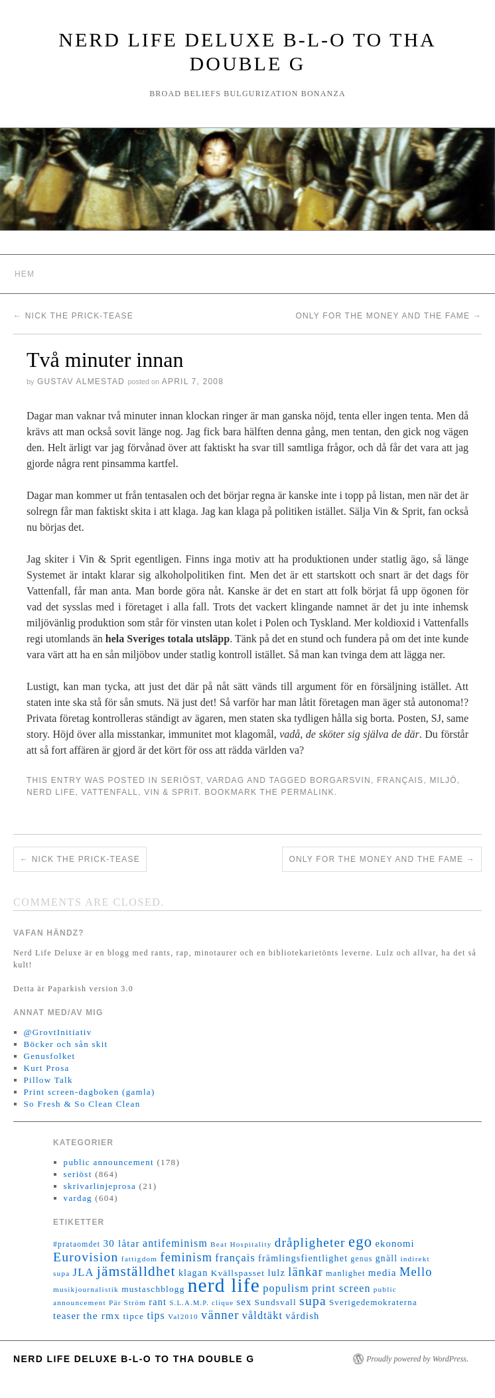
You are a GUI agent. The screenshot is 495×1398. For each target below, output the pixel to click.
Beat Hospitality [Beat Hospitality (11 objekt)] (240, 1244)
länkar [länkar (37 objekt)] (305, 1272)
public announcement (109, 1162)
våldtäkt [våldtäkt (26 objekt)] (262, 1315)
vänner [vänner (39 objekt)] (220, 1315)
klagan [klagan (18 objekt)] (193, 1273)
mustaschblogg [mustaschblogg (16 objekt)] (152, 1289)
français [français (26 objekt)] (235, 1257)
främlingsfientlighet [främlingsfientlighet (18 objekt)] (303, 1258)
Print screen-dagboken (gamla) (89, 1092)
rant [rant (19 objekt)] (158, 1301)
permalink (307, 792)
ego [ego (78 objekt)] (360, 1241)
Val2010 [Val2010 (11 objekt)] (183, 1316)
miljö (443, 780)
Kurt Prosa (47, 1068)
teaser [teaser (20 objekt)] (66, 1315)
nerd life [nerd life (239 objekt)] (224, 1285)
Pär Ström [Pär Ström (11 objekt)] (127, 1302)
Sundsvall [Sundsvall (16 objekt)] (276, 1302)
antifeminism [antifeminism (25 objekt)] (175, 1243)
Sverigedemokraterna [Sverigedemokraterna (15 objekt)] (373, 1302)
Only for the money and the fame (388, 315)
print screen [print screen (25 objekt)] (341, 1288)
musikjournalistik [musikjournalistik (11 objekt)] (86, 1289)
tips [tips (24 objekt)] (156, 1315)
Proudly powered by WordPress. (417, 1358)
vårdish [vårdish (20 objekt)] (302, 1315)
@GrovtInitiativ (58, 1032)
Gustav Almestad (81, 381)
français (400, 780)
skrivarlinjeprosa (100, 1186)
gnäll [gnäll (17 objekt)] (386, 1258)
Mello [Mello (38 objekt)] (416, 1272)
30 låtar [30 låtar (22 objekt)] (122, 1243)
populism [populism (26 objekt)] (286, 1288)
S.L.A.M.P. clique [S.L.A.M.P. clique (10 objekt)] (201, 1302)
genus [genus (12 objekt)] (361, 1259)
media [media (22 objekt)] (382, 1272)
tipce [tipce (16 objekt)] (133, 1316)
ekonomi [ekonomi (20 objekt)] (394, 1243)
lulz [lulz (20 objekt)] (276, 1272)
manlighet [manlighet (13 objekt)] (346, 1273)
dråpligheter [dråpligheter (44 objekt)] (310, 1242)
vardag (225, 780)
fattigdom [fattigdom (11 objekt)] (139, 1259)
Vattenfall (110, 792)
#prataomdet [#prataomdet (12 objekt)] (76, 1244)
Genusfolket (50, 1056)
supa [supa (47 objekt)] (312, 1301)
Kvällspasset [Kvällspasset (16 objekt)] (238, 1273)
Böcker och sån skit (66, 1044)
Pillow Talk (48, 1080)
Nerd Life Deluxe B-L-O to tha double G (134, 1359)
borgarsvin (340, 780)
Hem (25, 274)
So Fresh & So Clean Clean (82, 1104)
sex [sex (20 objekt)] (243, 1301)
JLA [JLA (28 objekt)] (83, 1272)
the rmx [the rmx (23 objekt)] (101, 1315)
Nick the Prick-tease (73, 315)
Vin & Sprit (171, 792)
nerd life (51, 792)
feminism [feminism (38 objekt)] (186, 1257)
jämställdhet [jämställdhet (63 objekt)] (136, 1271)
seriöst (180, 780)
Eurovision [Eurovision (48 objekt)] (86, 1256)
